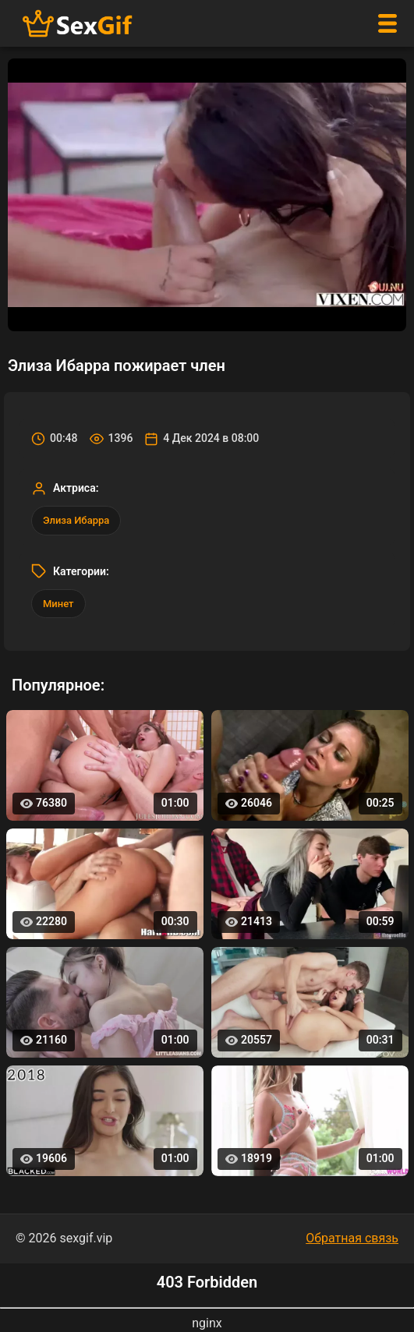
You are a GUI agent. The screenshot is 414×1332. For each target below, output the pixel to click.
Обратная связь (352, 1238)
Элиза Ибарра (76, 520)
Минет (58, 603)
